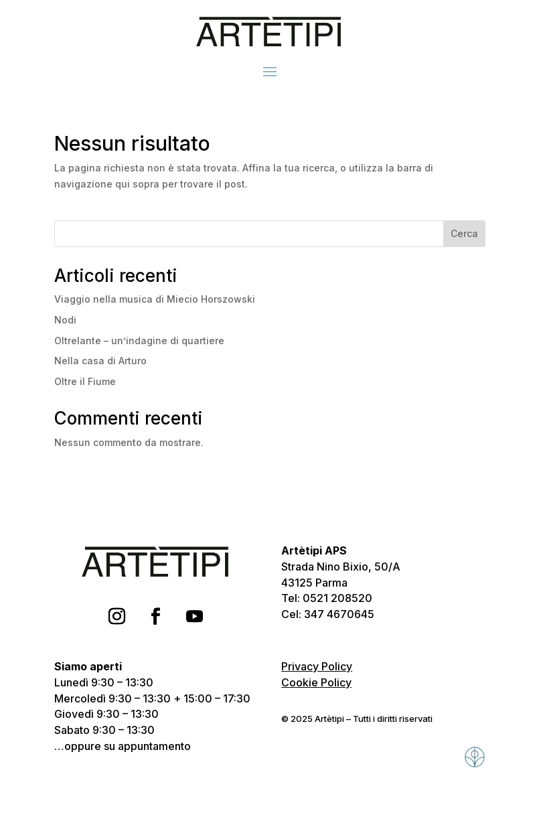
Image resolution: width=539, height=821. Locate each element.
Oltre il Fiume (85, 381)
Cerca (464, 233)
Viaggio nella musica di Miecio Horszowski (154, 299)
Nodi (65, 319)
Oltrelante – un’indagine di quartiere (139, 340)
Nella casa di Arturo (100, 360)
